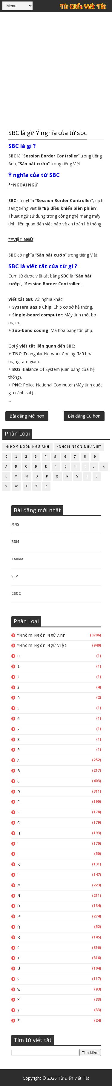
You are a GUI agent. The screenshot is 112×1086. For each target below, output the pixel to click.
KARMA (17, 558)
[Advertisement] (56, 69)
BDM (15, 540)
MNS (15, 523)
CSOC (16, 592)
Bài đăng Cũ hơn (84, 416)
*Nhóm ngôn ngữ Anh (27, 445)
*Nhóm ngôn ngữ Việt (79, 445)
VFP (14, 575)
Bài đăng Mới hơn (27, 416)
